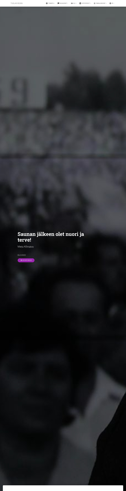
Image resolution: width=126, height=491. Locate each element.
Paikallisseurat (100, 3)
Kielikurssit (62, 3)
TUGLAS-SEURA (17, 3)
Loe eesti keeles (26, 260)
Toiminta (50, 3)
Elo (73, 3)
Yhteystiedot (84, 3)
